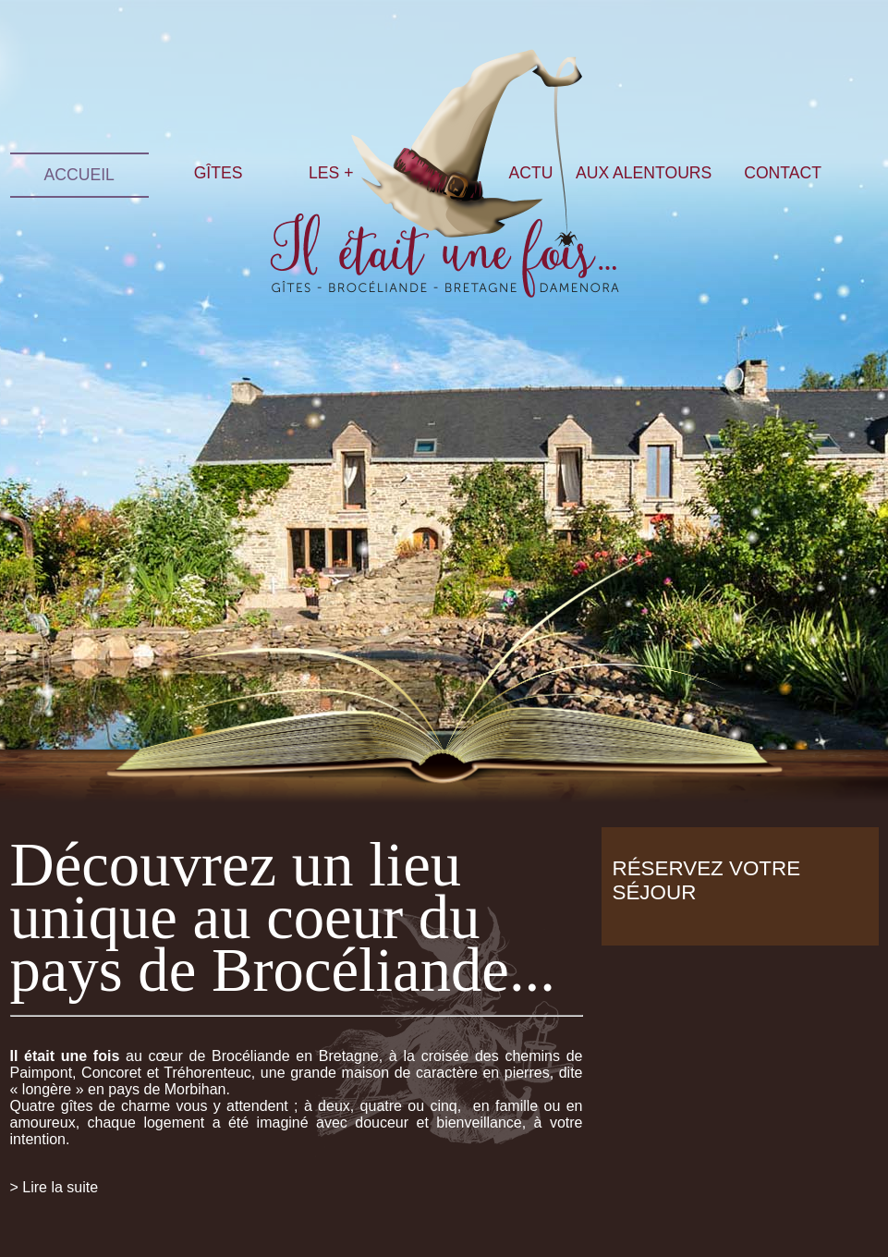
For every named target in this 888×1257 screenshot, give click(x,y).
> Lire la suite (54, 1187)
